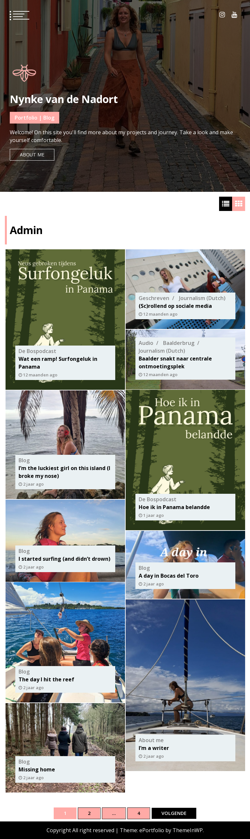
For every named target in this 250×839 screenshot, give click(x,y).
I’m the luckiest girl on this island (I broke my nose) (64, 472)
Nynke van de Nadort (64, 99)
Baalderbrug (178, 342)
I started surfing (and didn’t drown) (64, 558)
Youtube (234, 15)
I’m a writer (154, 748)
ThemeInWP (188, 830)
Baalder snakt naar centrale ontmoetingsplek (175, 362)
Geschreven (154, 298)
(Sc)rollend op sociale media (175, 305)
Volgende (174, 813)
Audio (146, 342)
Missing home (37, 769)
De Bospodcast (37, 351)
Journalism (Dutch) (202, 298)
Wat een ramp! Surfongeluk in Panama (58, 362)
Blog (24, 460)
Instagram (222, 15)
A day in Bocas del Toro (169, 575)
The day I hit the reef (46, 679)
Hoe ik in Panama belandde (174, 507)
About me (32, 154)
